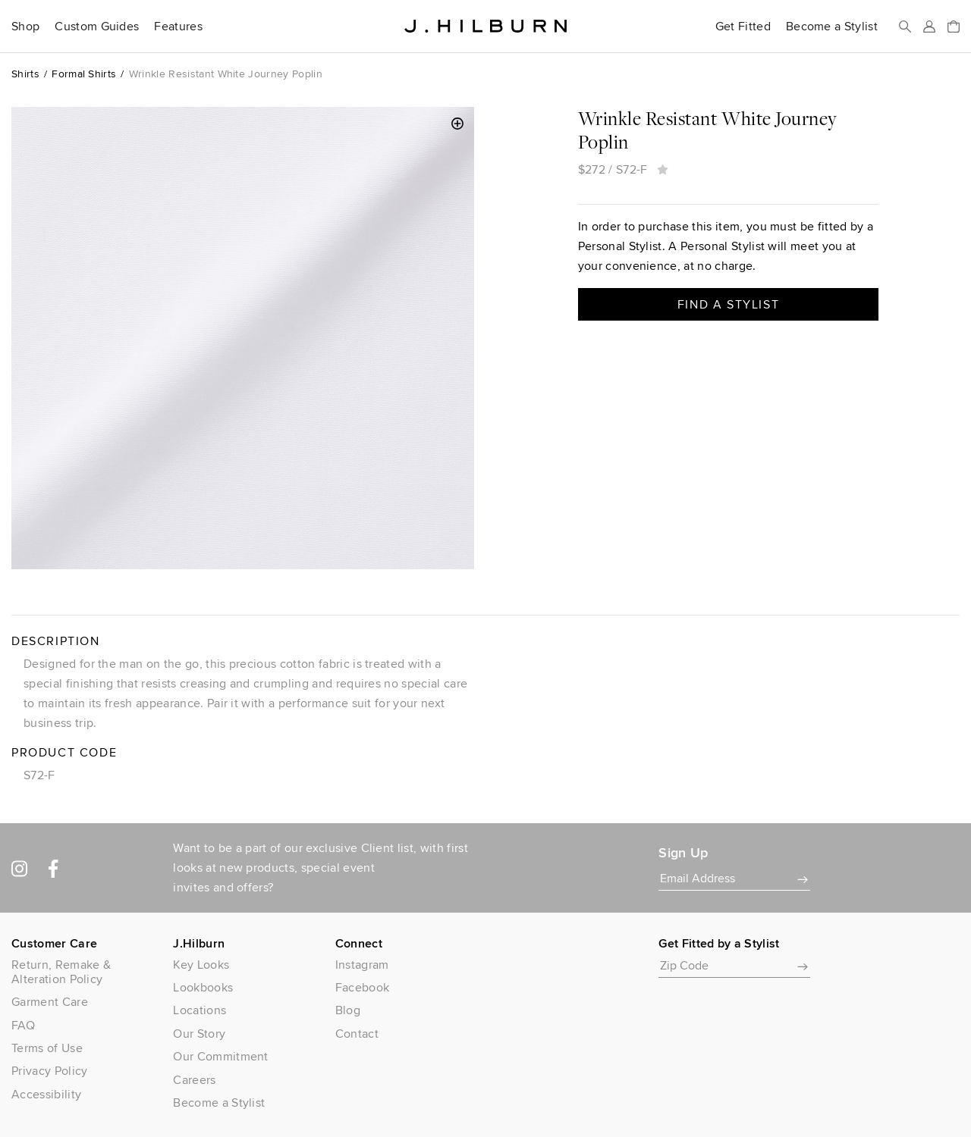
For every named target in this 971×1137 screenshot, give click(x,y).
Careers (194, 1080)
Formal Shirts (84, 73)
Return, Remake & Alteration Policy (61, 971)
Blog (347, 1010)
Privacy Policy (49, 1070)
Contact (357, 1033)
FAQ (23, 1025)
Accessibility (46, 1094)
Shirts (25, 73)
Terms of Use (47, 1048)
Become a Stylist (832, 26)
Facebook (362, 987)
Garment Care (49, 1001)
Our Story (199, 1033)
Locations (199, 1010)
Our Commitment (220, 1056)
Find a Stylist (728, 304)
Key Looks (201, 964)
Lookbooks (203, 987)
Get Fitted (743, 26)
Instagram (362, 964)
